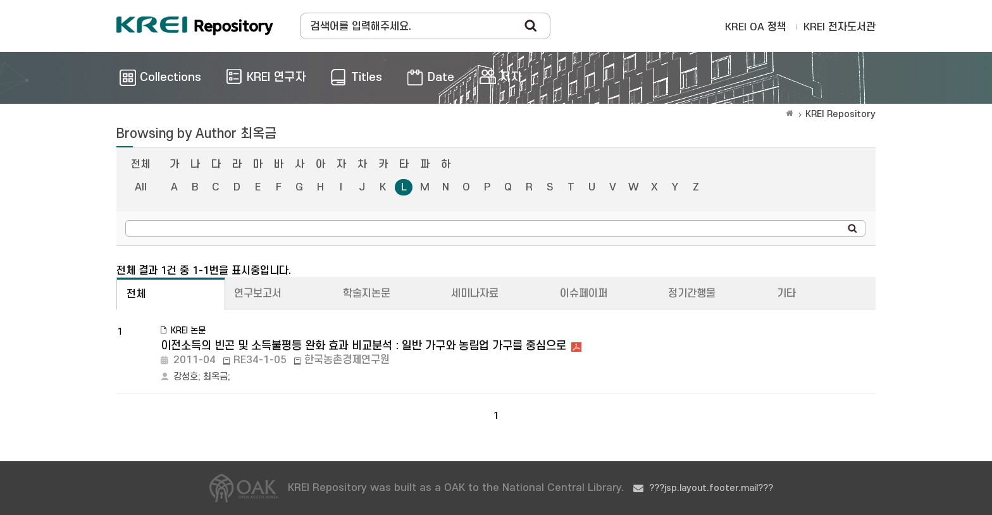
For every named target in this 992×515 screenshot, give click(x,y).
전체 (140, 164)
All (141, 187)
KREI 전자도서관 (839, 27)
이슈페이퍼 (583, 293)
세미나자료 (475, 293)
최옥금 (215, 376)
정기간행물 (692, 293)
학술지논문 (366, 293)
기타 (786, 293)
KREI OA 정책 (755, 27)
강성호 (185, 376)
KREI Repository (840, 114)
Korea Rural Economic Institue (194, 26)
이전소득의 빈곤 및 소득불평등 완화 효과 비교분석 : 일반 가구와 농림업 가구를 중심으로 (363, 346)
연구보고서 (258, 293)
